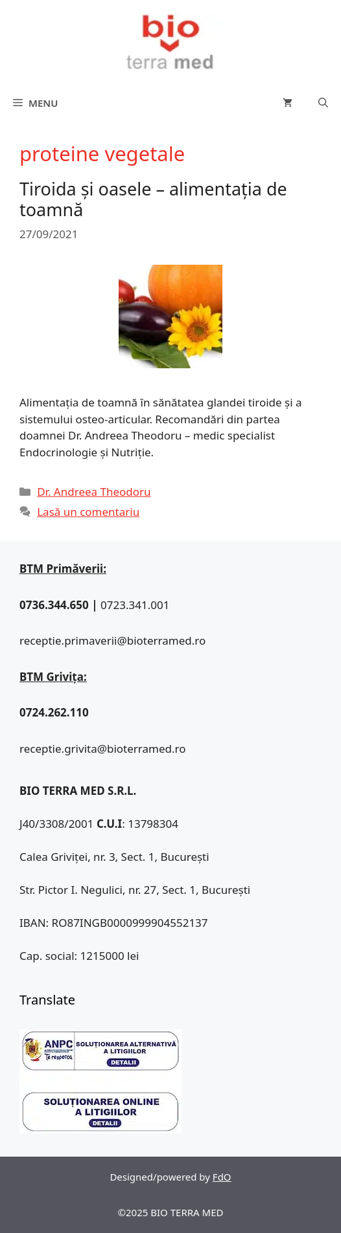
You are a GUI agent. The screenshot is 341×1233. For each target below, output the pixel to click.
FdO (222, 1176)
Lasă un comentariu (88, 511)
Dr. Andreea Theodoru (93, 491)
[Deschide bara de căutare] (323, 102)
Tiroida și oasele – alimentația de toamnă (153, 199)
